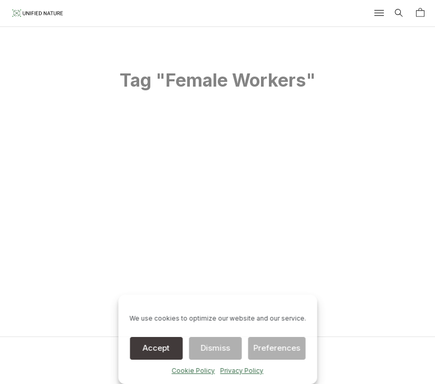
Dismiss (215, 348)
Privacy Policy (242, 370)
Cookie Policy (193, 370)
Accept (156, 348)
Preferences (276, 348)
